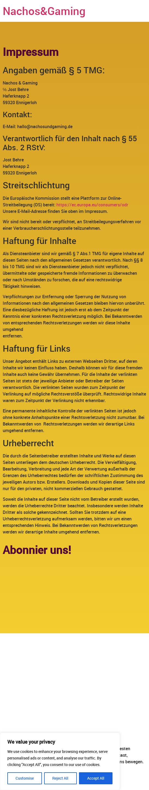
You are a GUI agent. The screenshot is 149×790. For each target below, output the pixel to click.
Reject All (60, 778)
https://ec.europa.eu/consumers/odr (92, 205)
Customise (25, 778)
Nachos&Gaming (44, 11)
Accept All (95, 778)
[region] (60, 761)
